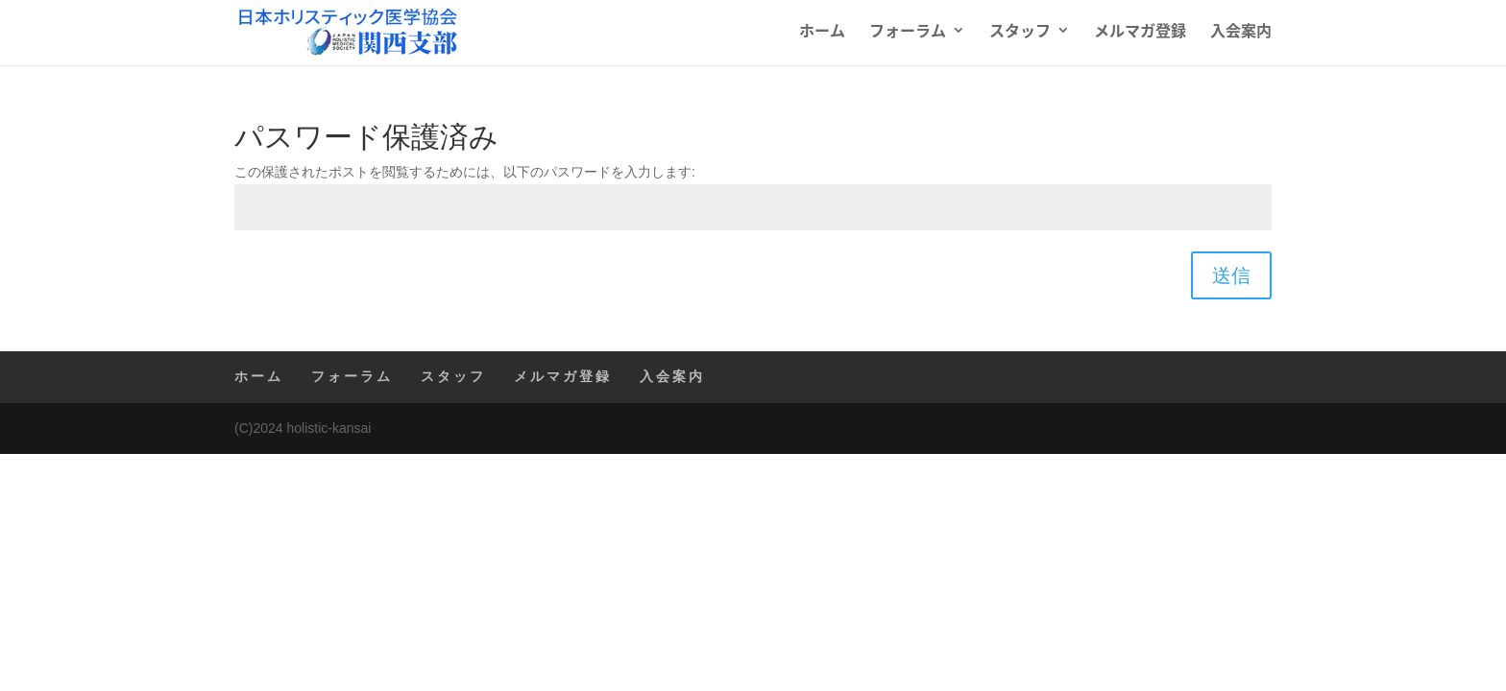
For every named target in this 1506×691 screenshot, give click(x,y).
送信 (1231, 275)
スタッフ (1020, 38)
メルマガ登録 (1140, 38)
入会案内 (1241, 38)
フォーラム (907, 38)
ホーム (822, 38)
